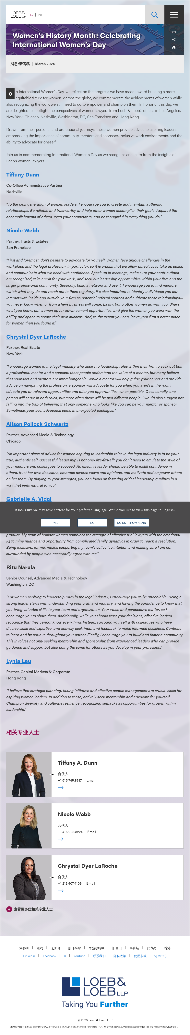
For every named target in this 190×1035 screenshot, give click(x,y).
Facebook (49, 956)
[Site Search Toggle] (154, 14)
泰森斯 (134, 948)
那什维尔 (74, 948)
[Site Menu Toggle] (174, 14)
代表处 (151, 948)
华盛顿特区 (96, 948)
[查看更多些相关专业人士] (29, 908)
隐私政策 (119, 956)
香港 (167, 948)
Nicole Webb (74, 814)
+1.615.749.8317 (70, 780)
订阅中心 (160, 956)
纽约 (40, 948)
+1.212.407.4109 (70, 883)
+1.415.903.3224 (70, 831)
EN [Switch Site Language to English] (32, 14)
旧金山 (117, 948)
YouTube (79, 956)
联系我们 (99, 956)
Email (91, 780)
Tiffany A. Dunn (78, 762)
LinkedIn (29, 956)
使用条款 (140, 956)
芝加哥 (55, 948)
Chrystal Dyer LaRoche (88, 865)
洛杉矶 (24, 948)
